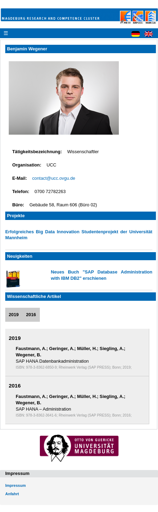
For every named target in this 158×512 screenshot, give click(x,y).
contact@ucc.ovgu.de (53, 178)
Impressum (15, 485)
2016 (31, 314)
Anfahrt (12, 494)
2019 (14, 314)
